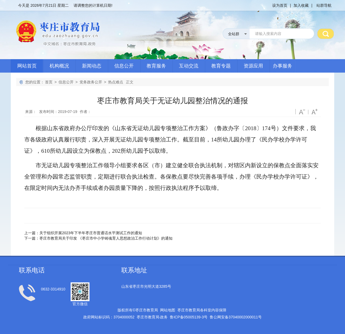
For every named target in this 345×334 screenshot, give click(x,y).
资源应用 (253, 66)
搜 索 (325, 33)
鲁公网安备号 (236, 317)
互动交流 (188, 66)
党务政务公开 (91, 82)
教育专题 (221, 66)
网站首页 (27, 66)
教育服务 (156, 66)
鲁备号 (189, 317)
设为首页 (279, 5)
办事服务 (282, 66)
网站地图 (167, 310)
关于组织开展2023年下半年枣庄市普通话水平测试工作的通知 (90, 233)
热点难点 (115, 82)
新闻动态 (91, 66)
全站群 (233, 34)
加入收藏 (301, 5)
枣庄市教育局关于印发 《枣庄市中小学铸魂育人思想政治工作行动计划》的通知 (105, 238)
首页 (49, 82)
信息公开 (124, 66)
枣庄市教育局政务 (152, 317)
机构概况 (59, 66)
